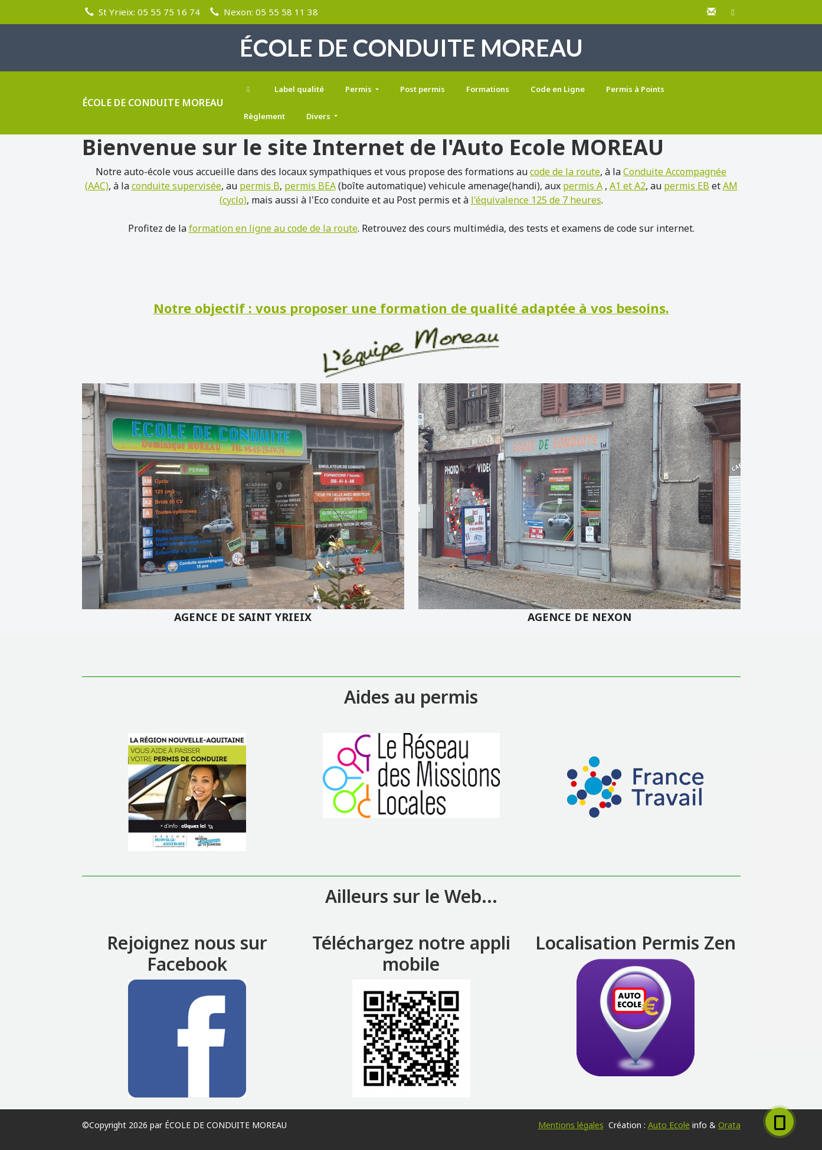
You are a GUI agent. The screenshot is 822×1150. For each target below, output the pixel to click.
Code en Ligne (557, 89)
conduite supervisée (176, 185)
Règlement (264, 116)
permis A (582, 185)
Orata (729, 1125)
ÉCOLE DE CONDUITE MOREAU (153, 102)
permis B (260, 185)
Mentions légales (571, 1125)
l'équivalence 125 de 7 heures (536, 199)
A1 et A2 (628, 185)
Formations (487, 89)
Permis (359, 89)
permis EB (686, 185)
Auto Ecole (669, 1125)
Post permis (422, 89)
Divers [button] (319, 116)
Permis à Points (635, 89)
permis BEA (310, 185)
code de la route (565, 171)
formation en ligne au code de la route (273, 228)
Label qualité (299, 89)
